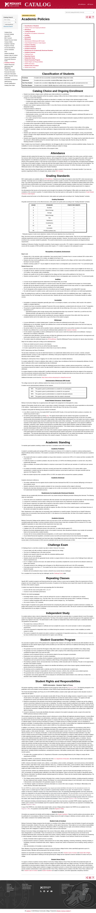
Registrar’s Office (59, 808)
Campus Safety (8, 42)
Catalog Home (8, 32)
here (47, 415)
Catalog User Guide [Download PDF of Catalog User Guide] (9, 85)
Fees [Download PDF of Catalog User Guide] (5, 51)
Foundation (64, 892)
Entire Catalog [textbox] (7, 19)
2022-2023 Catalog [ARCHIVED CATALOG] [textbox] (75, 12)
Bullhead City (85, 885)
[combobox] (79, 12)
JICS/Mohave (52, 339)
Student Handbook (9, 53)
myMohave (82, 4)
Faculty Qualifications (10, 83)
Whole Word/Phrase (9, 24)
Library (63, 891)
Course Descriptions (9, 47)
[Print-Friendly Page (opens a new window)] (90, 17)
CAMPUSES (84, 884)
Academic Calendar (9, 43)
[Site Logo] (27, 4)
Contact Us (84, 892)
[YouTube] (51, 891)
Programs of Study (9, 45)
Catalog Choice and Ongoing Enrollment (35, 27)
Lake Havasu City (85, 888)
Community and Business (11, 79)
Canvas (90, 4)
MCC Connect (8, 38)
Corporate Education (66, 884)
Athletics (8, 891)
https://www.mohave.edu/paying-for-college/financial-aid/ (56, 377)
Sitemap (84, 894)
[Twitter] (48, 891)
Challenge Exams (58, 573)
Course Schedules (9, 49)
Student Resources (9, 64)
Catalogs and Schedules (27, 885)
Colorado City (85, 890)
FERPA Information (29, 63)
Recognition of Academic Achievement (34, 33)
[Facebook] (44, 891)
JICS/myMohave (48, 179)
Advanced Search (8, 26)
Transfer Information (9, 70)
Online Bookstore (10, 890)
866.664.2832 (85, 891)
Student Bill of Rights (85, 852)
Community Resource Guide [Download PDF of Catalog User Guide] (10, 60)
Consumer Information (10, 73)
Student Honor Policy (30, 67)
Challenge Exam (29, 54)
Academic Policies (9, 62)
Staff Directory (8, 81)
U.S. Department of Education (61, 758)
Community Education (26, 887)
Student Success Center (10, 40)
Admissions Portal (10, 888)
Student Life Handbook (10, 57)
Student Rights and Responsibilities (34, 61)
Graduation (7, 77)
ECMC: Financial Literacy (11, 75)
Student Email (9, 887)
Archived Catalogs (9, 34)
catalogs (28, 911)
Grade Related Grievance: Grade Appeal (35, 43)
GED (62, 890)
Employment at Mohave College (68, 885)
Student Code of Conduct (11, 55)
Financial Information (9, 72)
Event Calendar (65, 887)
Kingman (84, 887)
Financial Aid (64, 888)
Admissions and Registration (8, 67)
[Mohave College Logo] (45, 887)
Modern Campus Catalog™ (64, 911)
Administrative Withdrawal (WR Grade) (35, 41)
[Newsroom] (41, 891)
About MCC (7, 36)
